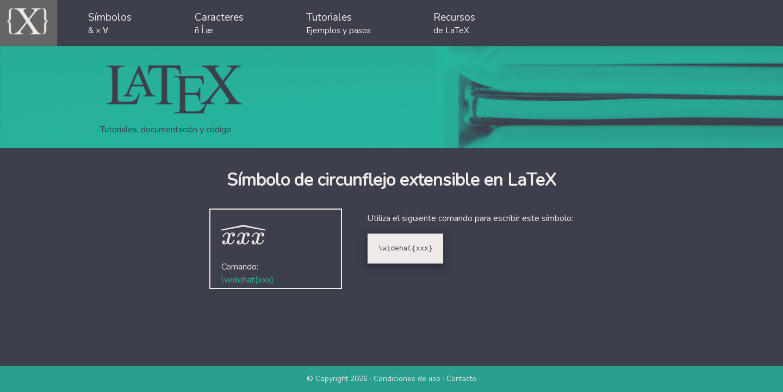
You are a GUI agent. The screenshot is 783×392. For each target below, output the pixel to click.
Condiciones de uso (407, 378)
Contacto (461, 378)
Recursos (454, 23)
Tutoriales (338, 23)
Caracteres (219, 23)
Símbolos (110, 23)
